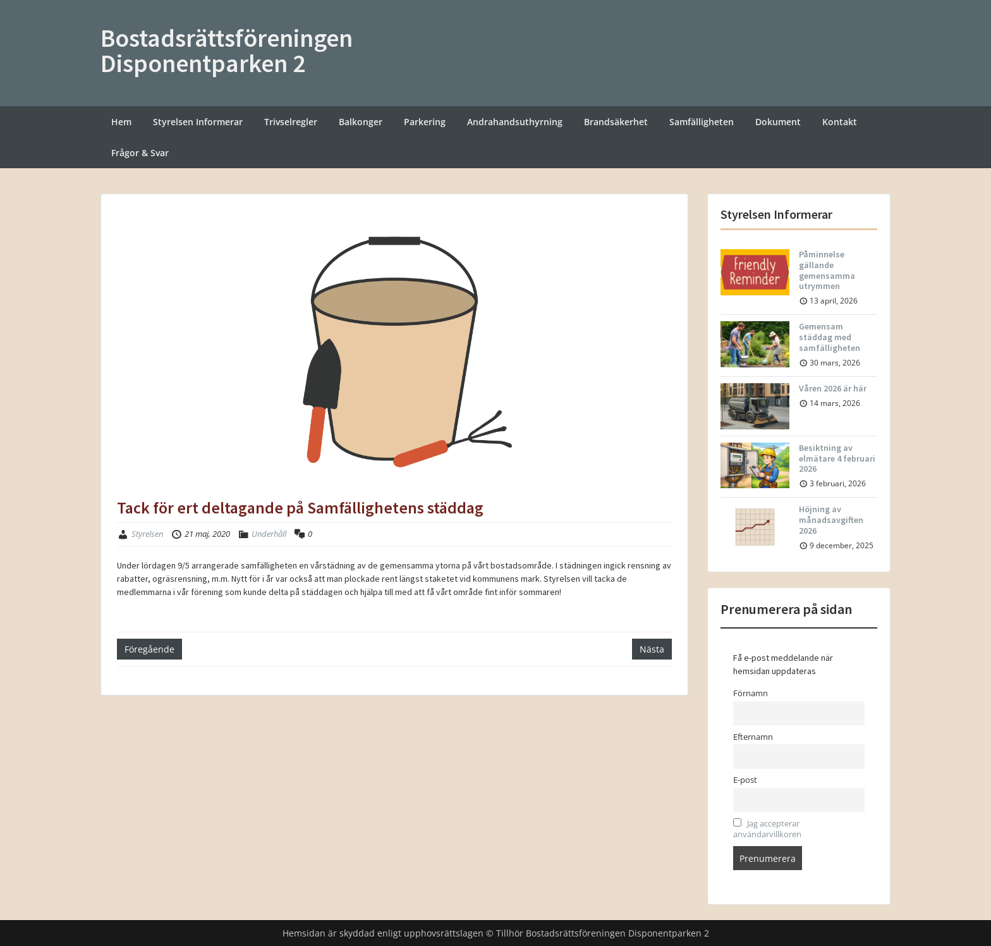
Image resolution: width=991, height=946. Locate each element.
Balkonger (360, 122)
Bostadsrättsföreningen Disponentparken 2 (226, 50)
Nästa (652, 649)
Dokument (778, 122)
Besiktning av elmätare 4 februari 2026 (837, 458)
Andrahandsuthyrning (514, 122)
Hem (121, 122)
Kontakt (839, 122)
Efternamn (753, 737)
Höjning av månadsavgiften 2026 (831, 519)
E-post (745, 780)
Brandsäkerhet (616, 122)
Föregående (149, 649)
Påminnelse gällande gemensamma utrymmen (827, 270)
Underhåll (269, 533)
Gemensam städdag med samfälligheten (829, 337)
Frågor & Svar (140, 153)
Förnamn (750, 693)
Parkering (425, 122)
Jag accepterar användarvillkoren (767, 829)
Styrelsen (147, 533)
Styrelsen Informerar (198, 122)
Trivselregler (290, 122)
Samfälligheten (701, 122)
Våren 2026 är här (832, 388)
